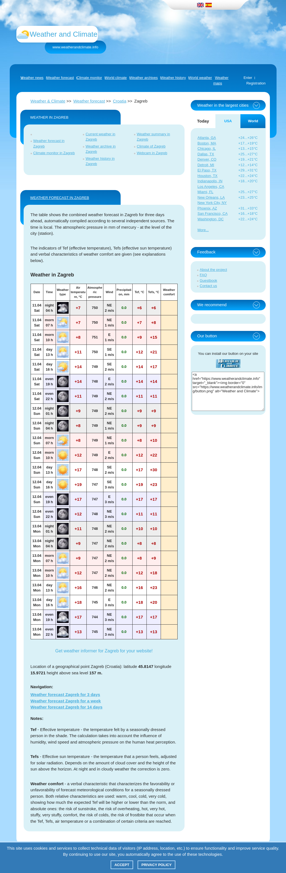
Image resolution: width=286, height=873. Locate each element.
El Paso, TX (207, 170)
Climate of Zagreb (151, 146)
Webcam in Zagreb (152, 153)
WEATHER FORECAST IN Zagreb (59, 198)
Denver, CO (207, 159)
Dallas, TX (206, 154)
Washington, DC (211, 219)
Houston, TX (208, 176)
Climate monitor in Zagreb (54, 153)
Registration (255, 83)
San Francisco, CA (213, 213)
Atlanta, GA (207, 138)
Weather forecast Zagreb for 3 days (65, 694)
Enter (247, 78)
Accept (122, 865)
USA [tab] (228, 121)
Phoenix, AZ (207, 208)
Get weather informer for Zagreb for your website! (104, 650)
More (202, 230)
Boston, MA (207, 143)
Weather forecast (89, 101)
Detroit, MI (206, 165)
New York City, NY (212, 203)
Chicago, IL (207, 148)
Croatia (119, 101)
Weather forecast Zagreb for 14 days (67, 707)
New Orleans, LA (211, 197)
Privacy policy (156, 865)
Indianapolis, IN (210, 181)
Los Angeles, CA (211, 186)
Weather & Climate (48, 101)
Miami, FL (205, 192)
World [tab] (253, 121)
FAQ (203, 275)
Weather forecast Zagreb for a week (66, 701)
